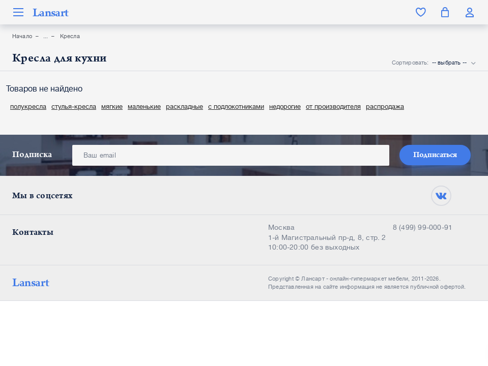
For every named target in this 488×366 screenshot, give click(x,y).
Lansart (50, 12)
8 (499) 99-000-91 (422, 227)
